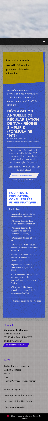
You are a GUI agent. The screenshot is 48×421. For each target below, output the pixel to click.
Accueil (10, 65)
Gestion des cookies (15, 407)
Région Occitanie (12, 369)
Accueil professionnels (18, 90)
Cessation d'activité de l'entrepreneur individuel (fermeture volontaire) (21, 231)
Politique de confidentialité (18, 395)
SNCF (7, 373)
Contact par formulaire (16, 345)
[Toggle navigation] (44, 41)
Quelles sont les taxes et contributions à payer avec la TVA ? (22, 267)
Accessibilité (11, 401)
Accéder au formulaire (24, 175)
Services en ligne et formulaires (22, 93)
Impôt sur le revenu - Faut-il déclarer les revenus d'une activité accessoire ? (24, 248)
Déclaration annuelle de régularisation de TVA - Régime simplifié (23, 101)
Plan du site (26, 401)
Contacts (9, 325)
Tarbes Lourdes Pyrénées (16, 366)
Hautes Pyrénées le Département (20, 381)
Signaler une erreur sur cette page (27, 301)
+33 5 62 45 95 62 (13, 341)
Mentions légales (12, 389)
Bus (6, 377)
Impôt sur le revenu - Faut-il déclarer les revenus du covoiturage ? (23, 257)
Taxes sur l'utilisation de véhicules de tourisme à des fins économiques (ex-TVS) (24, 290)
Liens (7, 359)
